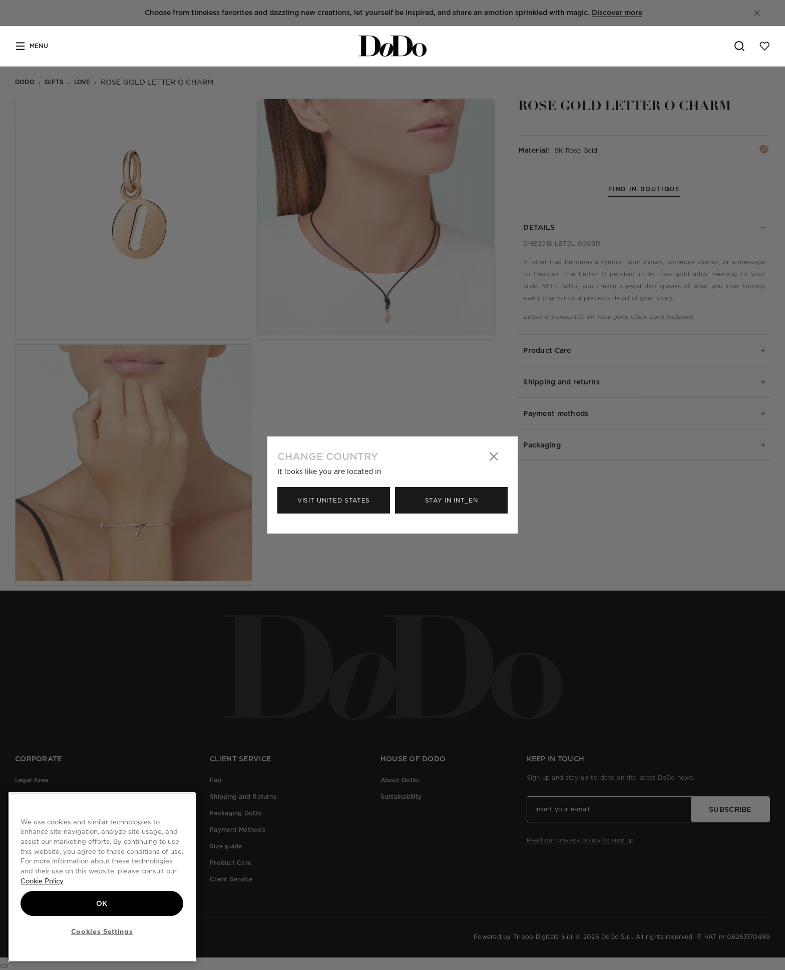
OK (102, 903)
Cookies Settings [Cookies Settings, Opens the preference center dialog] (102, 931)
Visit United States (333, 500)
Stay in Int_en (451, 500)
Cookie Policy (42, 881)
